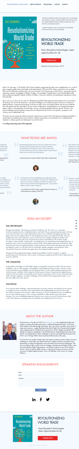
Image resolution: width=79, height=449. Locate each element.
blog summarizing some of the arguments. (19, 124)
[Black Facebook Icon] (40, 399)
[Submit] (40, 390)
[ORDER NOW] (51, 60)
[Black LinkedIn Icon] (33, 399)
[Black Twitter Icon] (47, 399)
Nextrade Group (49, 322)
